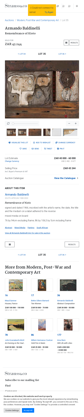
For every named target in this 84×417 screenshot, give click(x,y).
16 (6, 295)
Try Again (49, 12)
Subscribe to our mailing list (22, 380)
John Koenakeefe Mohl (14, 340)
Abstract (8, 228)
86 (32, 335)
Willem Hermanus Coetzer (42, 340)
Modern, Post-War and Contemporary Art (38, 20)
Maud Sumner (10, 301)
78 (6, 335)
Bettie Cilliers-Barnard (40, 301)
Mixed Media (20, 228)
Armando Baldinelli (17, 194)
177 (59, 335)
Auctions (9, 20)
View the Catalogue (65, 178)
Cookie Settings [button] (12, 410)
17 (32, 295)
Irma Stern (61, 340)
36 (58, 295)
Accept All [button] (28, 410)
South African (42, 228)
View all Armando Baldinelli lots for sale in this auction (27, 233)
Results (74, 43)
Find (8, 386)
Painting (31, 228)
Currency (65, 142)
